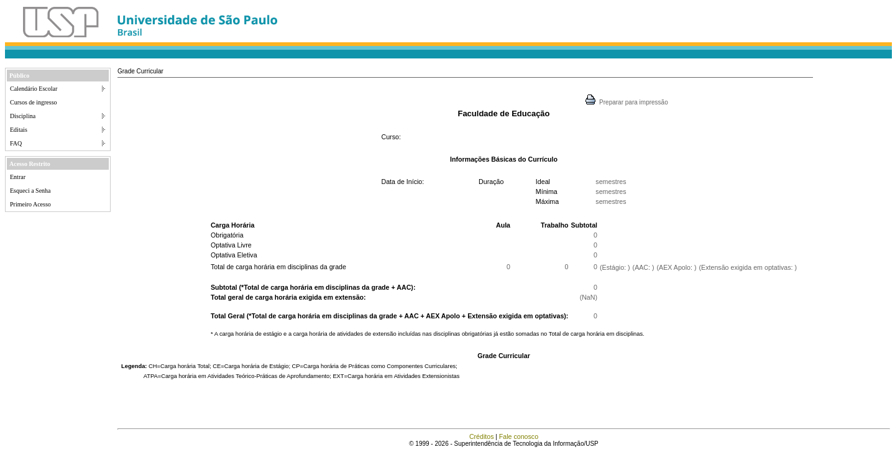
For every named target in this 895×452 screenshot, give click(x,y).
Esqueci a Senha (30, 190)
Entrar (17, 176)
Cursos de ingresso (33, 102)
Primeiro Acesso (30, 204)
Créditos (481, 436)
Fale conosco (518, 436)
